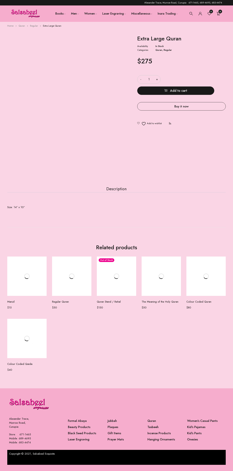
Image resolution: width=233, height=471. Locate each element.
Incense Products (159, 439)
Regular (34, 25)
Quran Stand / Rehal (109, 308)
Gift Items (114, 439)
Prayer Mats (116, 445)
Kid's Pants (194, 439)
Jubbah (112, 427)
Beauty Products (79, 433)
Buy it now (181, 95)
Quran (22, 25)
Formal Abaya (77, 427)
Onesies (192, 445)
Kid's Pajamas (196, 433)
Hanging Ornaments (161, 445)
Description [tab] (116, 192)
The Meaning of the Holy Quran (160, 308)
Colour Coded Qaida (19, 370)
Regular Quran (60, 308)
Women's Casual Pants (202, 427)
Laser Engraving (78, 445)
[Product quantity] (149, 79)
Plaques (113, 433)
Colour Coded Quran (198, 308)
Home (10, 25)
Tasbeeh (153, 433)
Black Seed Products (82, 439)
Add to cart (198, 79)
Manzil (11, 308)
